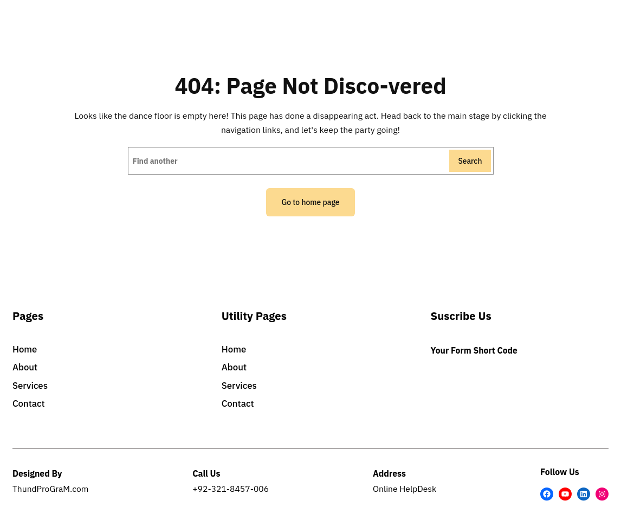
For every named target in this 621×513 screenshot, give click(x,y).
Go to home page (310, 202)
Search (470, 161)
